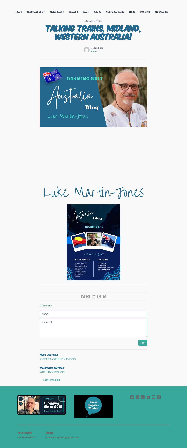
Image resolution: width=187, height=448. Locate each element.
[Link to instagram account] (159, 397)
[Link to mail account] (148, 397)
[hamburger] (9, 4)
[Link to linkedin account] (143, 397)
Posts (94, 51)
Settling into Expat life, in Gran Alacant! (58, 359)
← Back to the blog (50, 379)
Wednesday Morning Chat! (52, 372)
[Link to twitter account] (137, 397)
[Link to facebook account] (132, 397)
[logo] (93, 5)
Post (142, 342)
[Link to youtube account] (153, 397)
